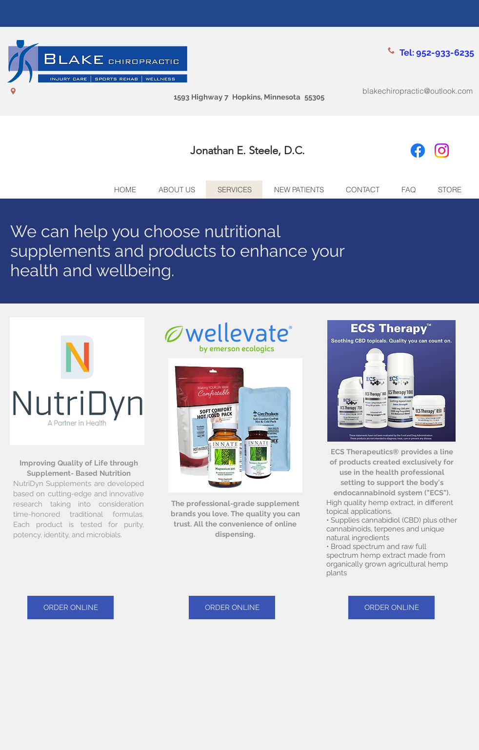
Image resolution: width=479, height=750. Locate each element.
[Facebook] (417, 150)
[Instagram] (441, 150)
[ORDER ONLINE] (70, 607)
